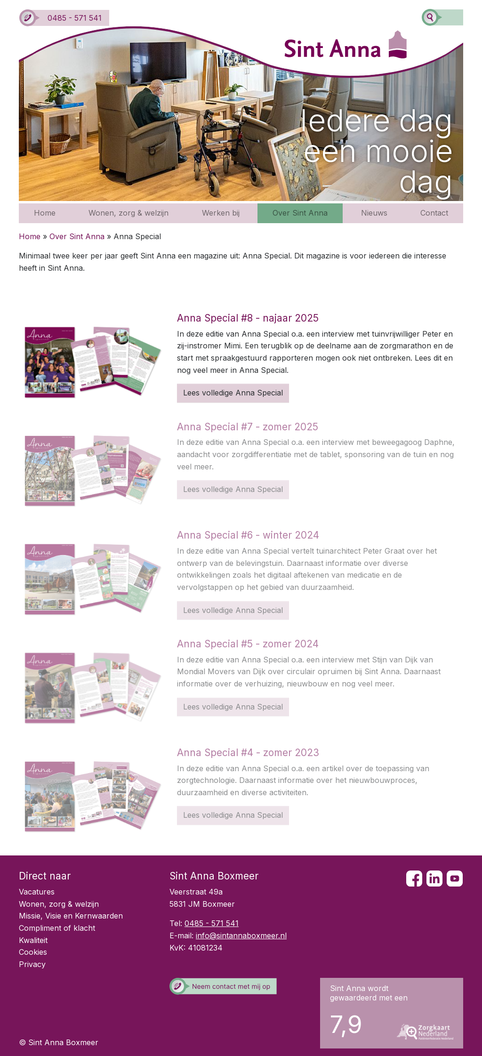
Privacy (32, 964)
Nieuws (374, 213)
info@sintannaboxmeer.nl (241, 935)
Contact (434, 213)
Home (45, 213)
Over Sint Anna (300, 213)
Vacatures (37, 891)
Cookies (33, 952)
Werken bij (221, 213)
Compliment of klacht (57, 928)
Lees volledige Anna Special (233, 392)
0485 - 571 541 (64, 18)
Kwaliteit (33, 940)
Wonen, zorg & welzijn (128, 213)
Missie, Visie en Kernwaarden (71, 915)
